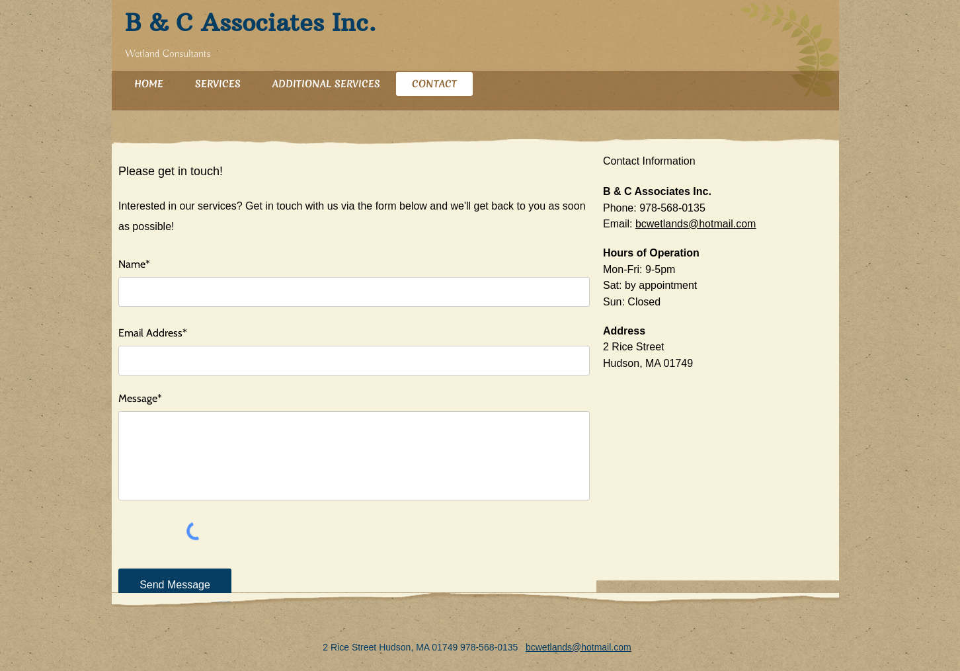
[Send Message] (174, 585)
